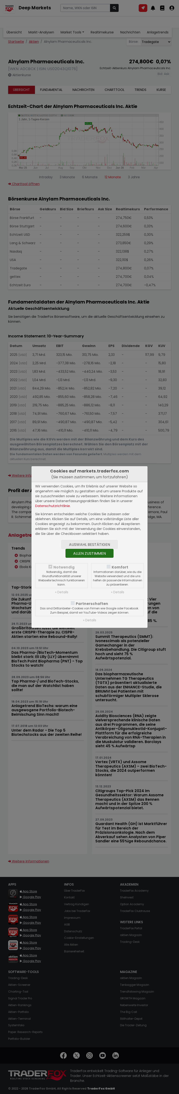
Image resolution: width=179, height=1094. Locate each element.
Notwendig (64, 567)
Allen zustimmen (89, 553)
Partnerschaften (92, 603)
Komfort (120, 567)
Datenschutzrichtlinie (52, 506)
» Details (61, 592)
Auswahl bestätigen (89, 544)
